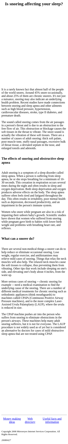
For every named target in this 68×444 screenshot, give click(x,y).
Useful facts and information (52, 420)
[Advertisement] (34, 47)
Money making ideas (12, 420)
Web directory (30, 420)
